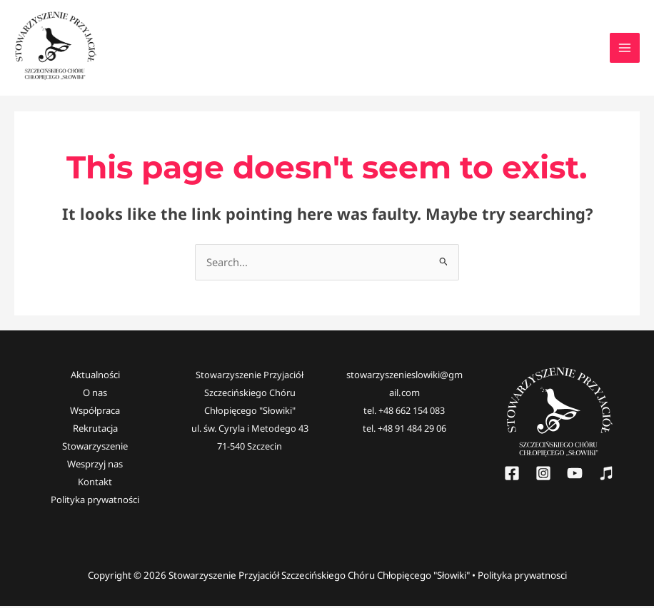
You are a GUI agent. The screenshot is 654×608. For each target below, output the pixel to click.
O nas (95, 396)
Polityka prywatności (95, 501)
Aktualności (95, 378)
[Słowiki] (606, 477)
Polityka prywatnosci (522, 577)
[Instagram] (543, 477)
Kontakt (95, 484)
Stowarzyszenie (95, 448)
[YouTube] (575, 477)
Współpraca (95, 413)
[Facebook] (512, 477)
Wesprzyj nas (95, 466)
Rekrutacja (95, 431)
